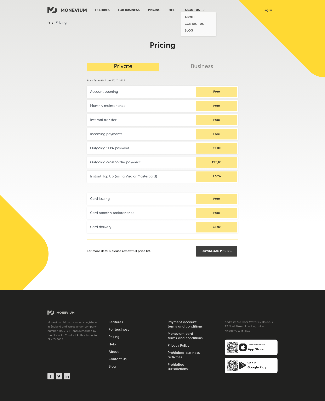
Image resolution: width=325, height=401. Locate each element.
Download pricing (217, 251)
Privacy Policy (178, 345)
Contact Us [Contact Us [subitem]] (118, 359)
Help (172, 10)
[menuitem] (106, 10)
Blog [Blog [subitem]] (112, 366)
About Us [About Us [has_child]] (192, 10)
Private (123, 66)
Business (202, 66)
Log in (268, 10)
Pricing (154, 10)
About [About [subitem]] (114, 352)
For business (129, 10)
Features (102, 10)
